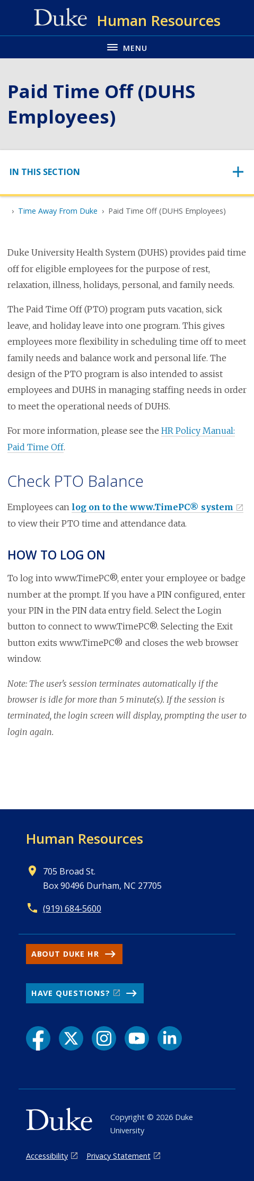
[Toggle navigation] (127, 172)
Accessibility (47, 1156)
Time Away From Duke (58, 211)
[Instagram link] (104, 1038)
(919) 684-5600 (72, 908)
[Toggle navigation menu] (127, 47)
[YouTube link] (137, 1038)
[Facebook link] (38, 1038)
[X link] (71, 1038)
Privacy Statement (118, 1156)
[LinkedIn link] (169, 1038)
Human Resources (84, 838)
